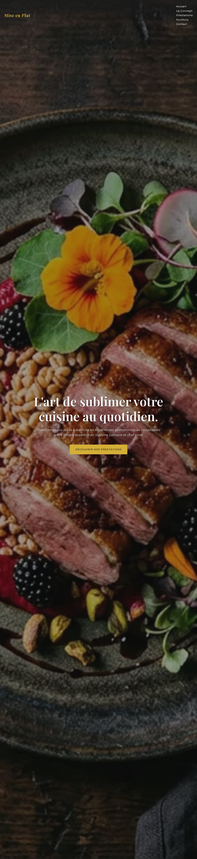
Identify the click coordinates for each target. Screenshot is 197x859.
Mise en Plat (17, 15)
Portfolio (182, 19)
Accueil (181, 6)
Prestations (184, 15)
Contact (181, 24)
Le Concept (184, 10)
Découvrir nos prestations (98, 449)
